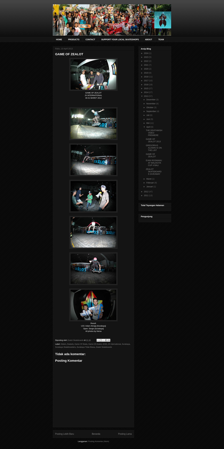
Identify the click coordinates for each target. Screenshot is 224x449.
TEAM (161, 39)
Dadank (70, 344)
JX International (114, 344)
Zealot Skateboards (104, 347)
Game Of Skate (81, 344)
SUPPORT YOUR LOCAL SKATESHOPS (120, 39)
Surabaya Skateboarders (65, 347)
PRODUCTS (73, 39)
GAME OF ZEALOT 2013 (153, 140)
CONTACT (90, 39)
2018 (146, 77)
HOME (59, 39)
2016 (146, 84)
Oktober (150, 107)
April (148, 127)
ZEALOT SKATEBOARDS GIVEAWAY (154, 171)
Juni (148, 119)
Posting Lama (125, 434)
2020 (146, 69)
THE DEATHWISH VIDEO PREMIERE (154, 132)
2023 (146, 57)
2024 (146, 53)
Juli (148, 115)
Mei (148, 123)
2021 (146, 65)
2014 (146, 92)
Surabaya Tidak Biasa (86, 347)
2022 (146, 61)
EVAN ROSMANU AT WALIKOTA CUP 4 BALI (154, 162)
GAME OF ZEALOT (151, 155)
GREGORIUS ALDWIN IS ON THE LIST (154, 147)
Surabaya (126, 344)
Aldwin (63, 344)
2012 (146, 191)
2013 (146, 96)
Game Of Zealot (95, 344)
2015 (146, 88)
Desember (151, 99)
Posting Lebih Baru (64, 434)
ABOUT (148, 39)
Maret (149, 179)
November (151, 103)
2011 (146, 195)
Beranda (96, 434)
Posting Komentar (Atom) (98, 441)
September (151, 111)
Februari (150, 183)
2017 (146, 80)
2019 (146, 73)
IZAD (105, 344)
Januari (149, 186)
